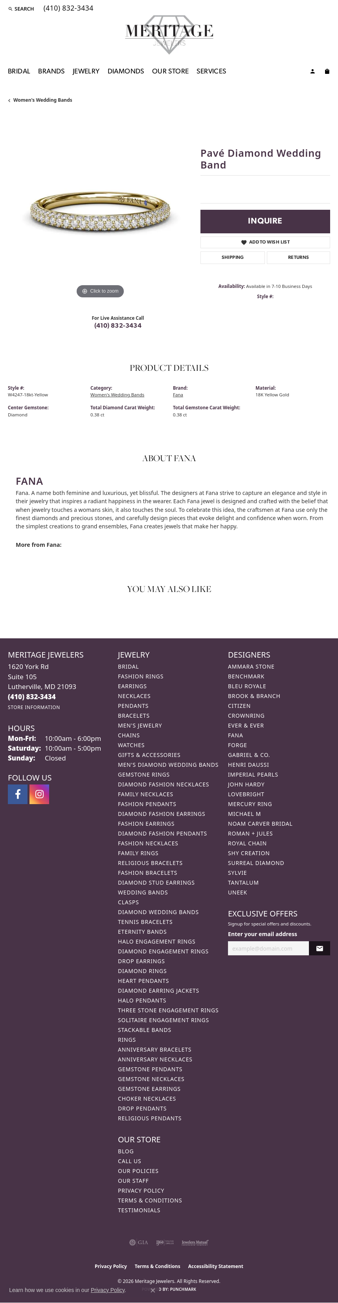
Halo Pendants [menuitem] (142, 1000)
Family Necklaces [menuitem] (145, 794)
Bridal (19, 71)
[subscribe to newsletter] (319, 948)
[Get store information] (34, 707)
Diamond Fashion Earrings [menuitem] (162, 813)
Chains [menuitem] (129, 735)
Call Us (129, 1161)
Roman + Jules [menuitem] (250, 833)
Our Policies (138, 1171)
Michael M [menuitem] (244, 813)
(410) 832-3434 (118, 326)
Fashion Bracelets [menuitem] (147, 872)
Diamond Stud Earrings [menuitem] (156, 882)
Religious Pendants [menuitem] (150, 1118)
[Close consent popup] (153, 1290)
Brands (51, 71)
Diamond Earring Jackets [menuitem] (158, 990)
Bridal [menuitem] (128, 666)
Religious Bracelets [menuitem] (150, 863)
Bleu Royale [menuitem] (247, 686)
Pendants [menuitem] (133, 705)
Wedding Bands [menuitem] (143, 892)
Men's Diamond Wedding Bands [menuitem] (168, 764)
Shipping (233, 257)
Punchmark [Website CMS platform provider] (183, 1289)
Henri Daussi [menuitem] (248, 764)
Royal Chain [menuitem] (247, 843)
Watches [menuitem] (131, 745)
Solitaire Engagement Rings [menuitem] (163, 1020)
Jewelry (86, 71)
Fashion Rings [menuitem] (140, 676)
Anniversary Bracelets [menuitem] (154, 1049)
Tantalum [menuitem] (243, 882)
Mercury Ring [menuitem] (250, 804)
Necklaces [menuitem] (134, 696)
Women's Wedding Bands (42, 100)
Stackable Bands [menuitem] (144, 1030)
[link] (68, 8)
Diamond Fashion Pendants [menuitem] (162, 833)
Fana (178, 395)
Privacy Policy (141, 1190)
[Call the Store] (32, 696)
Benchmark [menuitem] (246, 676)
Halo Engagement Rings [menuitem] (157, 941)
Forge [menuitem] (237, 745)
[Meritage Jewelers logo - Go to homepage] (169, 35)
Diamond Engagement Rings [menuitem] (163, 951)
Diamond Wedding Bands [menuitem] (158, 912)
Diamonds (126, 71)
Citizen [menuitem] (239, 705)
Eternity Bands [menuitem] (142, 931)
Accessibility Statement (215, 1266)
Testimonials (139, 1210)
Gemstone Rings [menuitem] (144, 774)
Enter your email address (262, 934)
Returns (298, 257)
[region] (100, 208)
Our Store (170, 71)
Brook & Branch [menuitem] (254, 696)
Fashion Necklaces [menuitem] (148, 843)
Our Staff (133, 1180)
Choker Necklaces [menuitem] (147, 1098)
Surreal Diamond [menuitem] (256, 863)
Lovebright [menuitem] (246, 794)
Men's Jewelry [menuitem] (140, 725)
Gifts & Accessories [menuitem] (149, 755)
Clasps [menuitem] (128, 902)
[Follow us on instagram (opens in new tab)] (39, 794)
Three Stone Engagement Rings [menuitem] (168, 1010)
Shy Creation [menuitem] (249, 853)
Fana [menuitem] (235, 735)
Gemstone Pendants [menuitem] (150, 1069)
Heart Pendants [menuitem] (143, 980)
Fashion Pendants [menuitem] (147, 804)
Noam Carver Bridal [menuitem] (260, 823)
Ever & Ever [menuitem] (246, 725)
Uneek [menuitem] (237, 892)
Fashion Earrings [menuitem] (146, 823)
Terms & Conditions (150, 1200)
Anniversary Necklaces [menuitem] (155, 1059)
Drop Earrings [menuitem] (141, 961)
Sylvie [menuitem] (237, 872)
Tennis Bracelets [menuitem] (145, 921)
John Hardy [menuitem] (246, 784)
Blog (126, 1151)
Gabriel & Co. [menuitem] (249, 755)
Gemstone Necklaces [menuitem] (151, 1079)
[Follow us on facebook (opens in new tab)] (18, 794)
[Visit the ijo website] (165, 1242)
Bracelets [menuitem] (134, 715)
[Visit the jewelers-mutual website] (195, 1242)
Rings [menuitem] (127, 1039)
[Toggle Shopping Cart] (327, 72)
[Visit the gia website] (138, 1242)
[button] (21, 8)
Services (211, 71)
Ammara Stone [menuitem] (251, 666)
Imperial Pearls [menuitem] (253, 774)
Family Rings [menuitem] (138, 853)
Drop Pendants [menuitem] (142, 1108)
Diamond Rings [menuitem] (142, 971)
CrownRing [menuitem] (246, 715)
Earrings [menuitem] (132, 686)
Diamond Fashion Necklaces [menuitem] (163, 784)
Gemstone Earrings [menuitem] (149, 1088)
